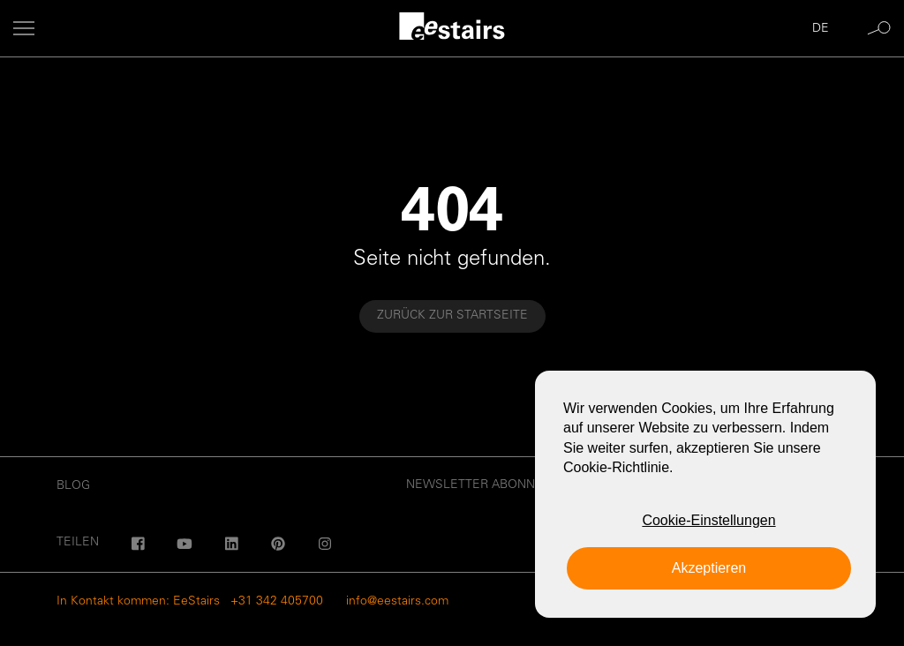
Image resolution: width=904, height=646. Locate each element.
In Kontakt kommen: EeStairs (138, 602)
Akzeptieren (709, 567)
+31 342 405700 (276, 602)
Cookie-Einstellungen (708, 520)
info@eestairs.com (397, 602)
